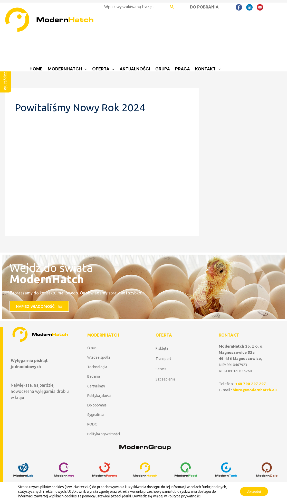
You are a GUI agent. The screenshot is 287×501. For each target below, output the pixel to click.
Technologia (97, 367)
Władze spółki (98, 357)
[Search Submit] (172, 6)
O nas (92, 348)
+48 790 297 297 (250, 384)
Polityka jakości (99, 396)
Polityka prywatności (103, 434)
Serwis (161, 369)
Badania (93, 376)
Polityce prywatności (184, 496)
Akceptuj (253, 491)
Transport (163, 359)
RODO (92, 424)
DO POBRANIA (204, 7)
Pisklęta (162, 348)
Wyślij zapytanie (5, 75)
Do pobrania (97, 405)
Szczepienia (165, 379)
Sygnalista (95, 415)
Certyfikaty (96, 386)
